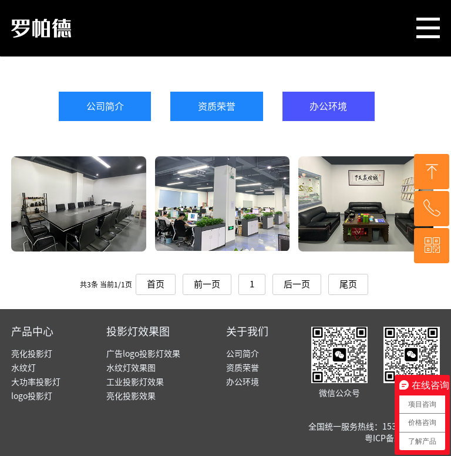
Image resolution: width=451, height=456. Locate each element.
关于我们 (247, 331)
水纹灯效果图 (131, 368)
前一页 (207, 284)
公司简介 (105, 106)
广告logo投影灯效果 (143, 354)
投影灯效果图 (138, 331)
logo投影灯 (31, 396)
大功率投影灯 (35, 382)
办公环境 (328, 106)
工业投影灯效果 (135, 382)
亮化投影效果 (131, 396)
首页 (155, 284)
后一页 (297, 284)
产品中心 (32, 331)
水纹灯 (23, 368)
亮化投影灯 (31, 354)
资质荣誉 (216, 106)
